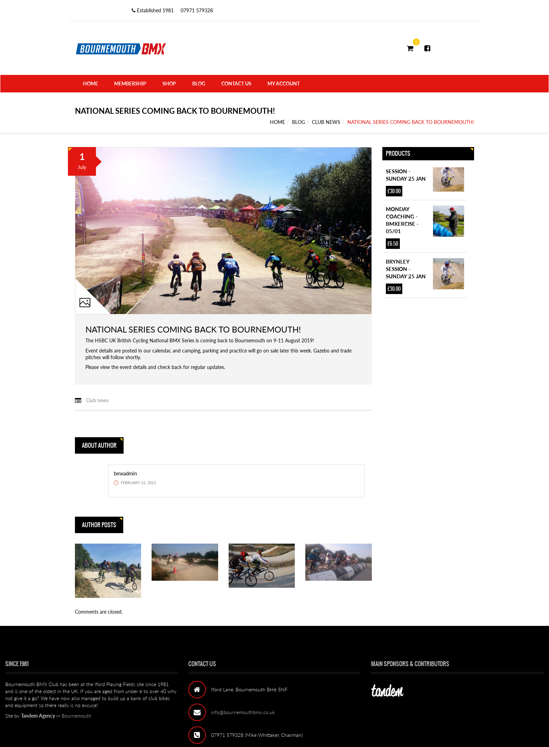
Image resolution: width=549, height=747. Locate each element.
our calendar (157, 351)
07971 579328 (197, 10)
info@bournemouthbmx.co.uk (243, 712)
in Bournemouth (56, 716)
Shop (169, 83)
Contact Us (236, 83)
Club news (326, 122)
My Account (283, 83)
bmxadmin (125, 473)
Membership (130, 83)
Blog (198, 83)
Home (90, 83)
